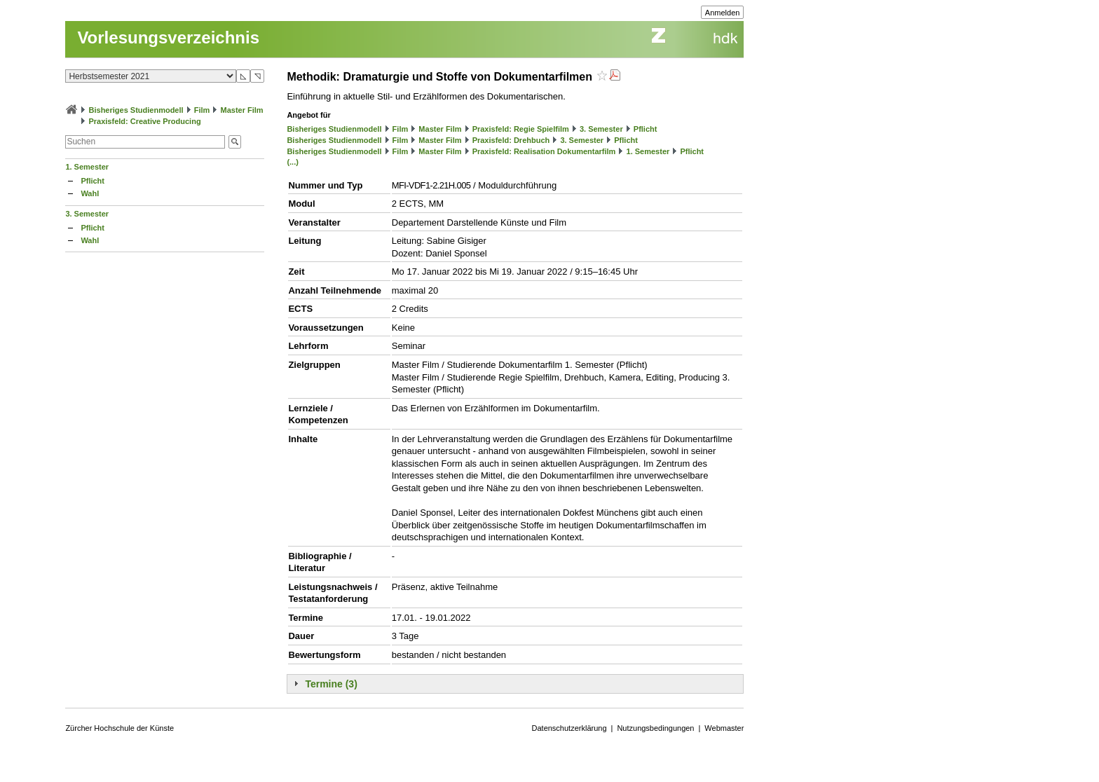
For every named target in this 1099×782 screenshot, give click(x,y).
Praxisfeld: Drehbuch (511, 140)
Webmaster (724, 728)
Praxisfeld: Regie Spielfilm (520, 129)
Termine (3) (331, 684)
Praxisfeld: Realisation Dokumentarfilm (544, 151)
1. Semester (87, 167)
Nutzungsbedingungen (655, 728)
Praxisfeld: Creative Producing (144, 121)
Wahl (90, 193)
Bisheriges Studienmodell (136, 110)
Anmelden (722, 12)
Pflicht (92, 181)
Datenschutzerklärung (569, 728)
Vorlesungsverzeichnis (168, 37)
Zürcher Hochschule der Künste (119, 728)
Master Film (241, 110)
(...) (293, 162)
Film (202, 110)
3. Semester (87, 214)
